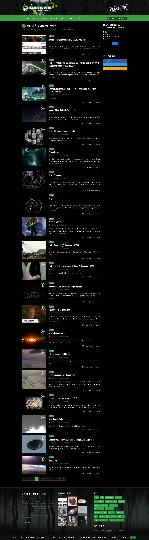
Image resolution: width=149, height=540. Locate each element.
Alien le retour (55, 221)
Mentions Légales (106, 531)
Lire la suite (52, 77)
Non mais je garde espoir (113, 37)
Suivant (58, 479)
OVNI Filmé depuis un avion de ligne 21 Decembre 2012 (71, 266)
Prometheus (54, 152)
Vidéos (45, 18)
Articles (36, 18)
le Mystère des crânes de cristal (62, 131)
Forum (77, 18)
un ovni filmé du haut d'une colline (62, 110)
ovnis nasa (53, 460)
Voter (115, 43)
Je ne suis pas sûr (111, 39)
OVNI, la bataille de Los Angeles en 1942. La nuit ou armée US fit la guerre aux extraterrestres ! (74, 64)
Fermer (132, 537)
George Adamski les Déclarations (62, 375)
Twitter (107, 65)
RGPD (115, 531)
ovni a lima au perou (57, 333)
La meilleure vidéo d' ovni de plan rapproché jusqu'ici (70, 439)
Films (62, 18)
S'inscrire (122, 18)
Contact (120, 531)
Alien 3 (52, 198)
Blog (70, 18)
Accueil (27, 18)
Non (106, 34)
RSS (106, 69)
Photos (54, 18)
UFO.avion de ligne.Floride (59, 354)
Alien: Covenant (55, 175)
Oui (106, 32)
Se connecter (112, 18)
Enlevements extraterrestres (60, 309)
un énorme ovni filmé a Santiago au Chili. (65, 286)
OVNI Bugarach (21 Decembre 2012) (64, 245)
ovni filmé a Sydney (57, 419)
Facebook (108, 61)
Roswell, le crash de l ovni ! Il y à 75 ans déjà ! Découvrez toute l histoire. (72, 90)
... (53, 479)
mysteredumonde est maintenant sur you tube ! (68, 39)
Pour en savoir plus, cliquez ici (118, 537)
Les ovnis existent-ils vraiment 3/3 (63, 398)
